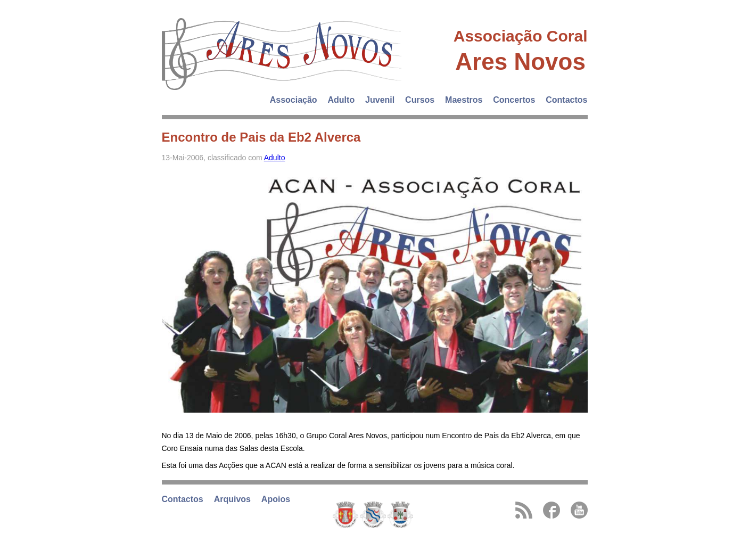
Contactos (566, 99)
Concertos (514, 99)
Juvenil (379, 99)
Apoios (275, 499)
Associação (293, 99)
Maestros (463, 99)
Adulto (341, 99)
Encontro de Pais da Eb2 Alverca (261, 137)
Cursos (419, 99)
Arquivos (232, 499)
